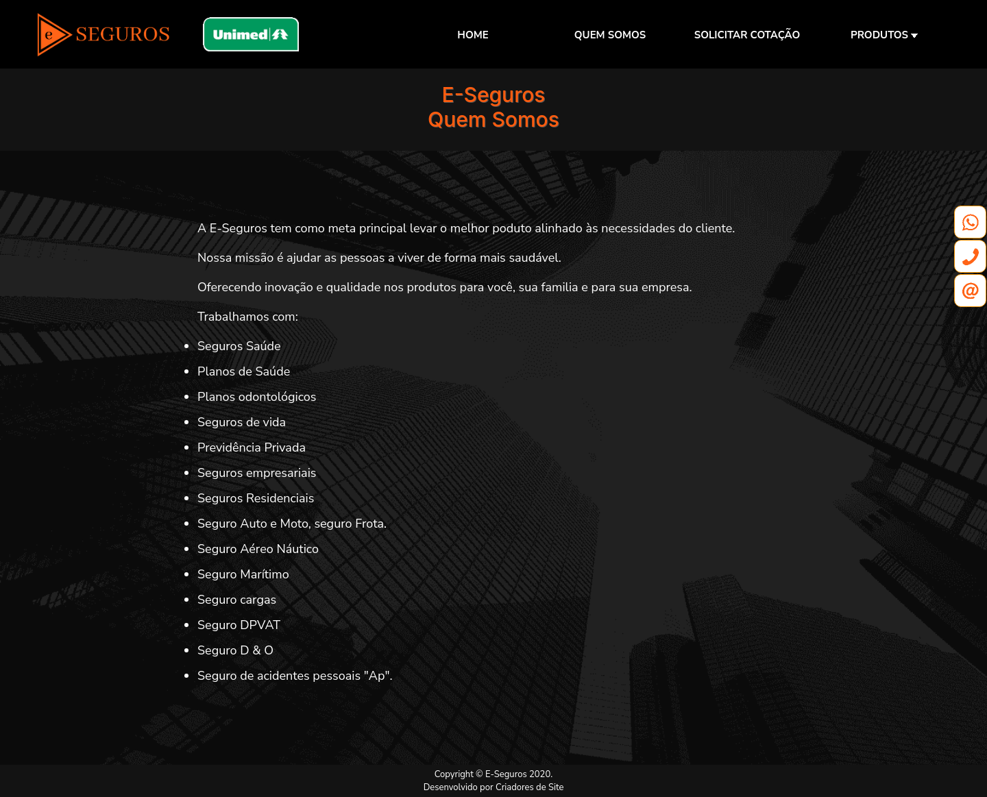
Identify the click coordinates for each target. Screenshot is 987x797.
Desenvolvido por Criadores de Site (494, 787)
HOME (472, 35)
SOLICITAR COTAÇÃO (747, 35)
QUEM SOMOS (610, 35)
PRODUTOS (884, 35)
